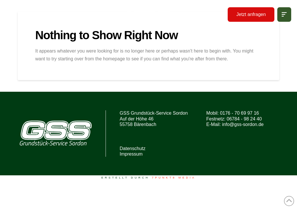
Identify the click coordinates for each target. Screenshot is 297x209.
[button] (284, 14)
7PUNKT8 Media (173, 177)
